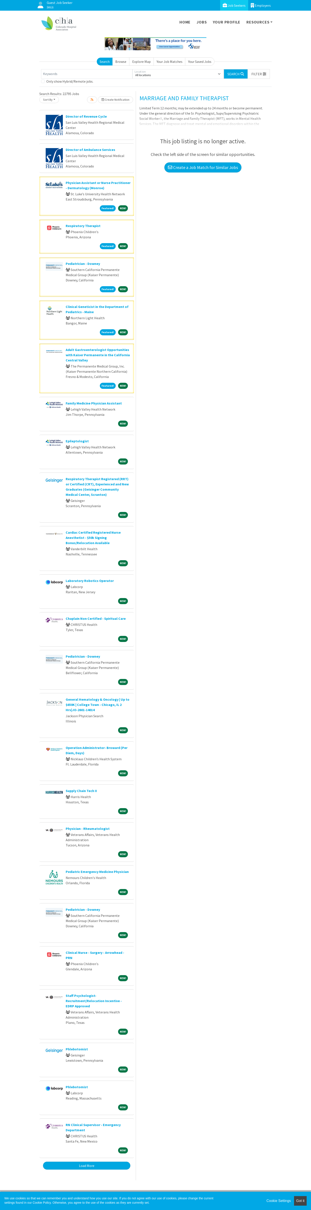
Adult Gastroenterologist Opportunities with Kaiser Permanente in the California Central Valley (98, 355)
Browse (120, 61)
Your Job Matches (169, 61)
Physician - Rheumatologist (88, 828)
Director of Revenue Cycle (86, 116)
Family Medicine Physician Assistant (94, 403)
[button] (259, 74)
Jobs (202, 22)
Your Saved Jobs (199, 61)
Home (185, 22)
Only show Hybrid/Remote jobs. (69, 81)
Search (105, 61)
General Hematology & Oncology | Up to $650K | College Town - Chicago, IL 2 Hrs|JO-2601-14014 (97, 704)
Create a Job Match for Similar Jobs (203, 167)
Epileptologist (77, 441)
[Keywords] (86, 74)
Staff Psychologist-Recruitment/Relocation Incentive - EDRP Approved (94, 1000)
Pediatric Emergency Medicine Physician (97, 871)
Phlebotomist (77, 1049)
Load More (86, 1165)
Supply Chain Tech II (81, 791)
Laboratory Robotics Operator (90, 580)
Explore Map (141, 61)
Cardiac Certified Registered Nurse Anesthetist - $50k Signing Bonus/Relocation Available (93, 537)
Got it (300, 1201)
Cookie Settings (278, 1201)
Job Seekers (234, 5)
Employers (261, 5)
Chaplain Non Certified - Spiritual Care (96, 618)
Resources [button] (257, 22)
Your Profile (227, 22)
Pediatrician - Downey (83, 263)
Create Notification (115, 100)
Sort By (48, 100)
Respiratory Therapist (83, 226)
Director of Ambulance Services (90, 149)
